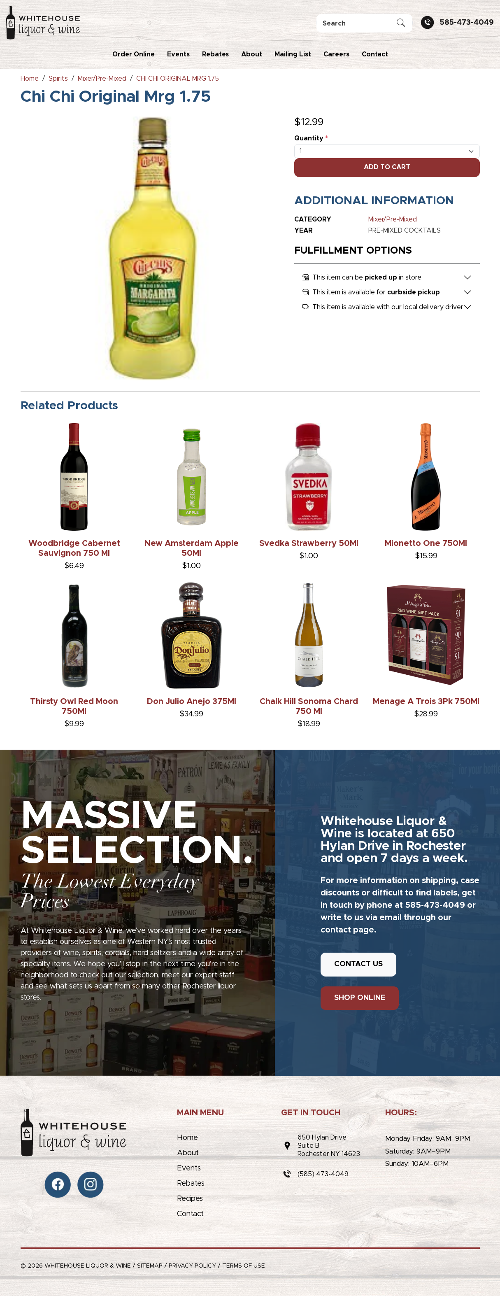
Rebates (215, 54)
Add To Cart (387, 167)
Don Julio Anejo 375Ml (191, 701)
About (251, 54)
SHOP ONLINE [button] (359, 998)
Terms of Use (243, 1266)
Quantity (311, 138)
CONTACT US (358, 964)
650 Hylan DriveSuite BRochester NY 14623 (329, 1145)
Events (178, 54)
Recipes (190, 1199)
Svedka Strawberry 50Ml (308, 543)
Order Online (133, 54)
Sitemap (150, 1266)
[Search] (364, 23)
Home (187, 1138)
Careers (336, 54)
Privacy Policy (192, 1266)
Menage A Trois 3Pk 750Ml (426, 701)
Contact (375, 54)
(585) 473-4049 (323, 1174)
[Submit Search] (400, 23)
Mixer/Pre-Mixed (392, 219)
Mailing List (292, 54)
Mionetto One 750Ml (426, 543)
